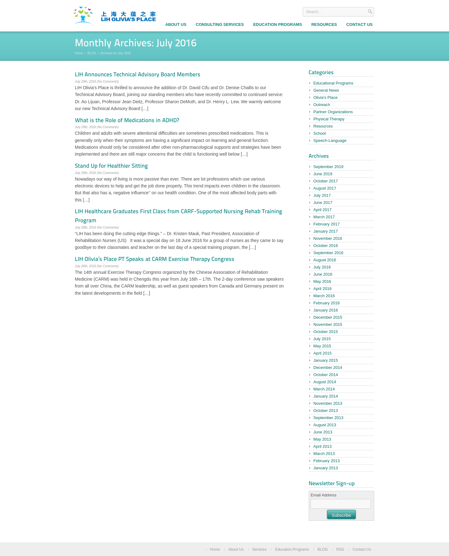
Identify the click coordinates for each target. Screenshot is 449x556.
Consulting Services (220, 24)
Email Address (323, 495)
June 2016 (322, 274)
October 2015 (325, 331)
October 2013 (325, 410)
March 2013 (324, 453)
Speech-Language (329, 140)
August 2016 (324, 260)
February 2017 (326, 224)
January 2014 (325, 396)
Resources (324, 24)
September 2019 (328, 166)
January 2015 (325, 360)
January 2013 (325, 468)
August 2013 (324, 425)
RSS (340, 549)
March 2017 (324, 217)
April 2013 (322, 446)
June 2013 (322, 432)
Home (79, 53)
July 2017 (322, 195)
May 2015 (322, 346)
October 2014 (325, 374)
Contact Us (359, 24)
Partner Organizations (333, 111)
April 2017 (322, 209)
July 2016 (322, 267)
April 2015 (322, 353)
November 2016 (327, 238)
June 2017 (322, 202)
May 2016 (322, 281)
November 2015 (327, 324)
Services (259, 549)
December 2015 (327, 317)
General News (326, 90)
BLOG (92, 53)
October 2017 (325, 181)
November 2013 (327, 403)
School (319, 133)
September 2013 (328, 417)
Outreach (321, 104)
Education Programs (277, 24)
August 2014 (324, 382)
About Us (175, 24)
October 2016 (325, 245)
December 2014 (327, 367)
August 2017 (324, 188)
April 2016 (322, 288)
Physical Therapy (328, 119)
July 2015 (322, 338)
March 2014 (324, 389)
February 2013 (326, 460)
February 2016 (326, 303)
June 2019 (322, 174)
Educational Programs (333, 83)
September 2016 (328, 252)
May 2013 (322, 439)
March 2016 (324, 295)
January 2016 (325, 310)
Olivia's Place (325, 97)
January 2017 (325, 231)
